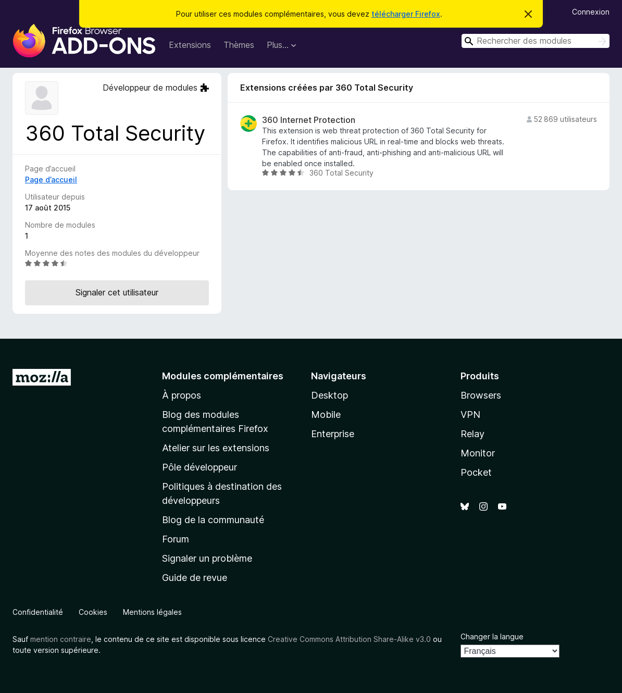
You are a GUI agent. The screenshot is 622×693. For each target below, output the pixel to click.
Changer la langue (492, 636)
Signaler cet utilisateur (117, 292)
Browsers (481, 395)
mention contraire (60, 639)
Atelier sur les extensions (215, 447)
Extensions (190, 45)
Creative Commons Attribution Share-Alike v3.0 (349, 639)
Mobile (326, 414)
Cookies (93, 612)
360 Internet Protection (308, 120)
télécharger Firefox (405, 13)
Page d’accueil (51, 179)
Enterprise (332, 433)
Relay (472, 433)
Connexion (590, 11)
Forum (175, 539)
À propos (181, 395)
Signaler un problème (207, 558)
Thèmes (238, 45)
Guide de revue (194, 577)
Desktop (329, 395)
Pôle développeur (199, 467)
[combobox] (535, 41)
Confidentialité (38, 612)
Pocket (476, 472)
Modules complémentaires (222, 375)
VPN (470, 414)
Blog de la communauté (213, 519)
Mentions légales (152, 612)
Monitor (478, 453)
